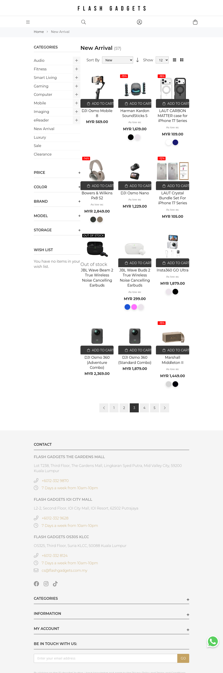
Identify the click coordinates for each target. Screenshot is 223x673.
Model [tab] (41, 216)
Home (39, 32)
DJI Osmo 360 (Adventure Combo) (97, 362)
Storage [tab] (43, 230)
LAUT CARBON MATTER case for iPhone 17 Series (173, 116)
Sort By (93, 60)
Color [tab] (40, 187)
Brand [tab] (41, 201)
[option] (131, 137)
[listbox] (135, 138)
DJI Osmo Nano (135, 193)
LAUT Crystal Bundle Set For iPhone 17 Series (172, 198)
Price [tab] (39, 172)
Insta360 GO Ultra (173, 270)
